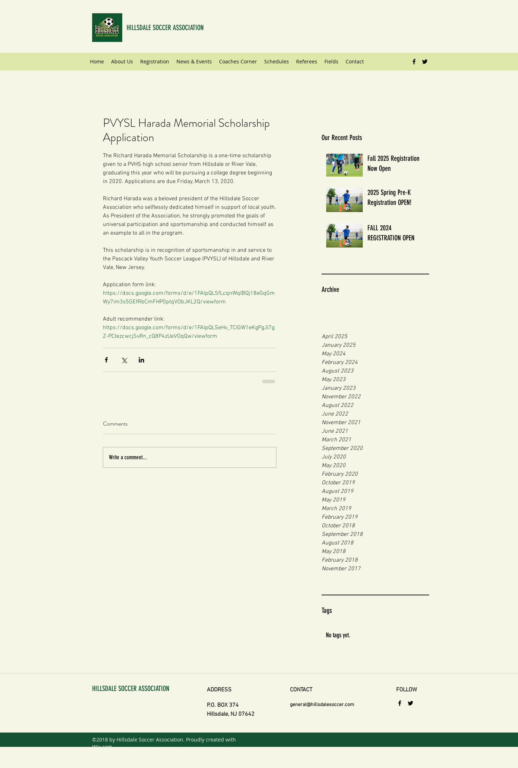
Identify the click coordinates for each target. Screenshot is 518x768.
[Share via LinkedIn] (141, 359)
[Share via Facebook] (106, 359)
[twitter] (424, 61)
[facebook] (414, 61)
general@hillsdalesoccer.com (322, 705)
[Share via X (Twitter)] (123, 359)
